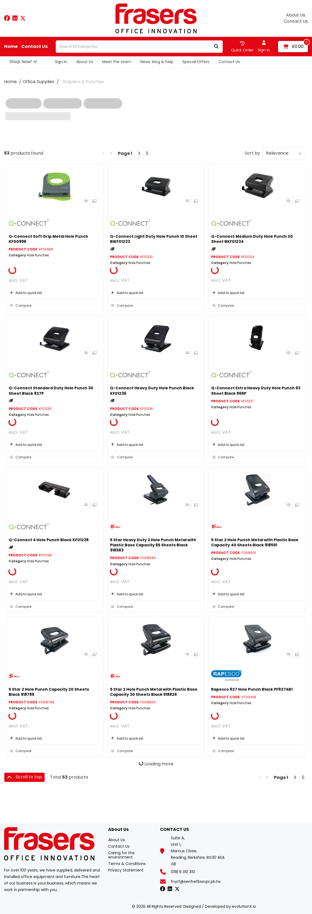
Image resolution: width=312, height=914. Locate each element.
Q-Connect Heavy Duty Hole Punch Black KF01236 (152, 390)
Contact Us (296, 21)
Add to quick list (25, 292)
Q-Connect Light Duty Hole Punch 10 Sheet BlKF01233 (153, 239)
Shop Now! (20, 61)
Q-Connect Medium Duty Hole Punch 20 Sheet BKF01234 (252, 239)
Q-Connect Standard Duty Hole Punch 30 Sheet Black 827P (51, 390)
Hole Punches (38, 255)
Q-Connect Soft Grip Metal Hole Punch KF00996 (48, 239)
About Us (295, 15)
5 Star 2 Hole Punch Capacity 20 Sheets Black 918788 (49, 692)
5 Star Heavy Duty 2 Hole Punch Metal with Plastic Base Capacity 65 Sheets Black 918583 (153, 545)
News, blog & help (156, 61)
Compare (20, 305)
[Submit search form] (216, 46)
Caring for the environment (121, 855)
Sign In (61, 61)
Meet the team (116, 61)
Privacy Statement (126, 870)
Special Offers (195, 61)
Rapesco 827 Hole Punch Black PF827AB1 (252, 689)
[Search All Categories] (139, 46)
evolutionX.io (244, 906)
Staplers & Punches (83, 82)
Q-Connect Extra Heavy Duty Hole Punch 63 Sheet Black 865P (255, 390)
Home (11, 47)
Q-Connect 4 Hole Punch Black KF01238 (49, 540)
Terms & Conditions (127, 863)
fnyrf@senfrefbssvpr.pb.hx (196, 881)
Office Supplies (38, 82)
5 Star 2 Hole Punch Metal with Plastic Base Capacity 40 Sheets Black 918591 (254, 542)
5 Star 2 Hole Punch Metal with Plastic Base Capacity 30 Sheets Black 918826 (153, 692)
